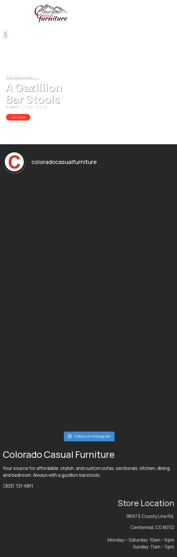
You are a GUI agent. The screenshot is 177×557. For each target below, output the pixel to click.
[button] (5, 34)
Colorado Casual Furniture (59, 454)
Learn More (18, 117)
